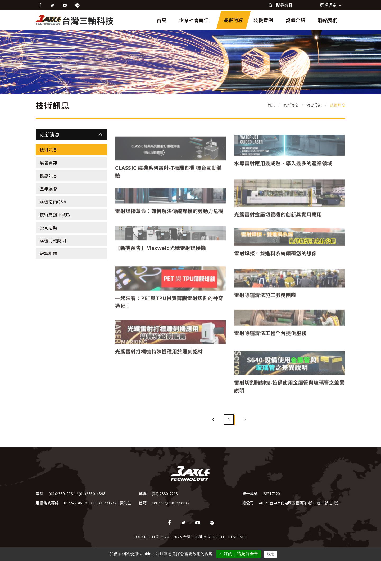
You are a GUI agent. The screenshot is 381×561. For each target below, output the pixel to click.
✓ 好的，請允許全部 (238, 553)
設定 (270, 554)
